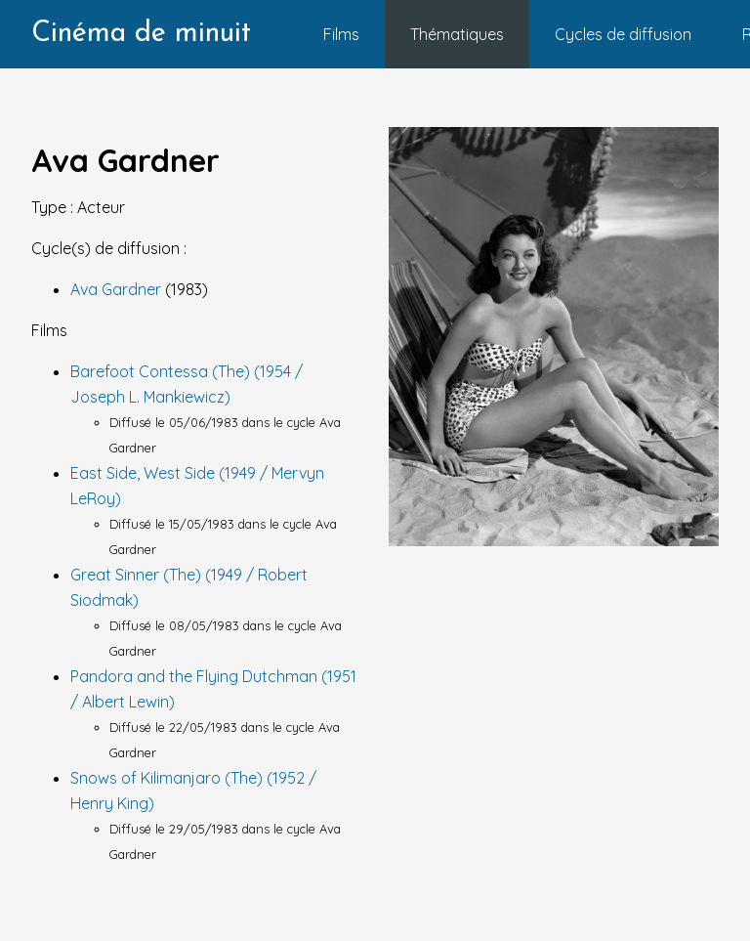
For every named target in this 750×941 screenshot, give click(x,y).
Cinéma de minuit (141, 34)
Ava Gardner (117, 289)
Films (341, 34)
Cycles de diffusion (623, 34)
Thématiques (457, 34)
